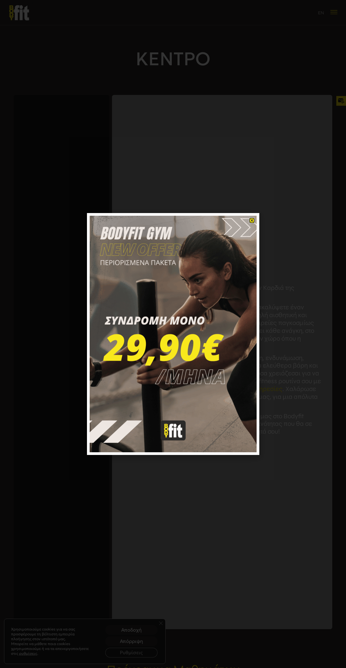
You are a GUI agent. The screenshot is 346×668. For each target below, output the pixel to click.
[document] (173, 334)
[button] (252, 220)
